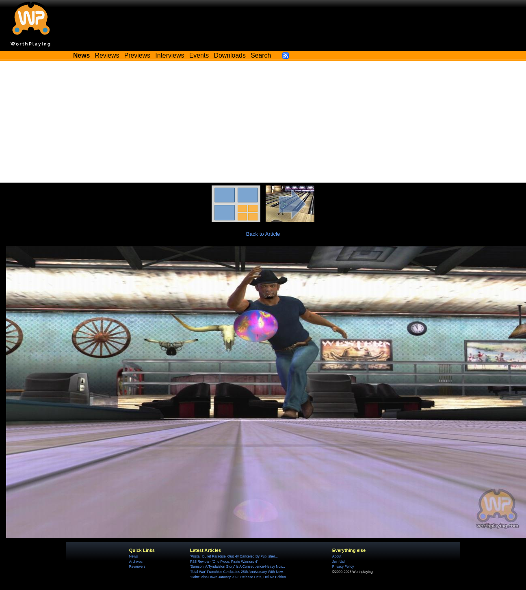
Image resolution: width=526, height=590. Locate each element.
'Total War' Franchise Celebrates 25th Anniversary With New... (238, 572)
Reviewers (137, 566)
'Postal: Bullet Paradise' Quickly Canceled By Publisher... (234, 556)
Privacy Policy (343, 566)
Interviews (169, 55)
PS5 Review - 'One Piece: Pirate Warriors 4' (224, 562)
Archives (136, 562)
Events (199, 55)
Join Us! (338, 562)
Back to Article (263, 234)
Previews (137, 55)
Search (261, 55)
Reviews (107, 55)
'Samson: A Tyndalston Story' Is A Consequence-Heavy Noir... (237, 566)
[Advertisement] (263, 122)
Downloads (230, 55)
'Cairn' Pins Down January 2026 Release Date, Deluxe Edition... (239, 577)
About (336, 556)
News (133, 556)
